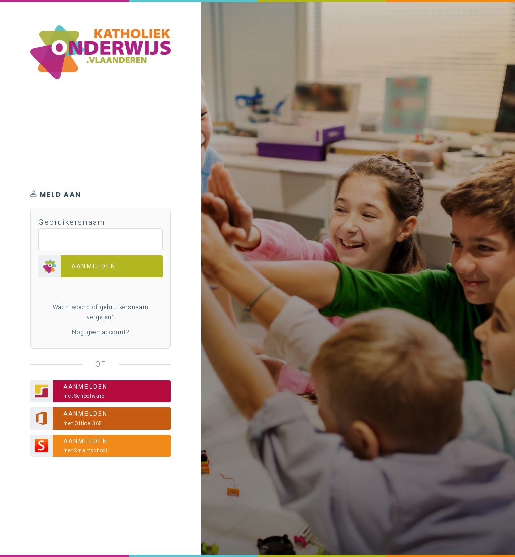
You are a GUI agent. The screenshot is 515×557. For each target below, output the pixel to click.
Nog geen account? (100, 332)
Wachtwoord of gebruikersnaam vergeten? (101, 312)
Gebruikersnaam (71, 222)
